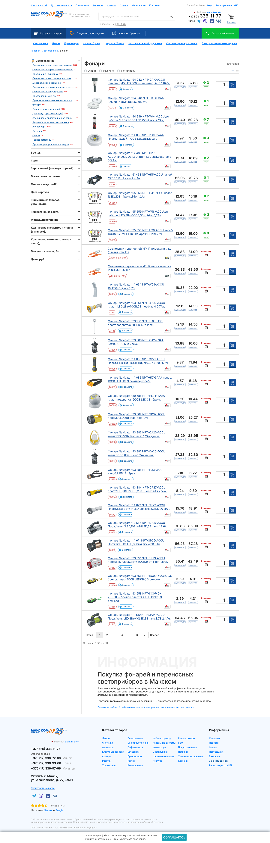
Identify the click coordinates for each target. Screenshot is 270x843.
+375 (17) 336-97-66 (53, 768)
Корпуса (157, 760)
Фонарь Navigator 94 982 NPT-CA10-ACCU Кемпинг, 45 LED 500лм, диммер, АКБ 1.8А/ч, (139, 81)
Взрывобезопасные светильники (50, 122)
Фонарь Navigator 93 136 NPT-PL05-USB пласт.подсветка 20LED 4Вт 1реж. (135, 323)
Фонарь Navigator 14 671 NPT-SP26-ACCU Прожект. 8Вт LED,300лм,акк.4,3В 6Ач (136, 542)
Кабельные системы (164, 742)
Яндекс (48, 810)
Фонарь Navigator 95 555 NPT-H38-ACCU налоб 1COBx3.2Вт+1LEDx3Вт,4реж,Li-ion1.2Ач (140, 232)
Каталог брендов (126, 33)
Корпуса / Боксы (115, 43)
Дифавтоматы (135, 747)
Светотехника (135, 738)
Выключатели (135, 765)
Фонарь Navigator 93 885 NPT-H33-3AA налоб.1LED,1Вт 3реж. (134, 471)
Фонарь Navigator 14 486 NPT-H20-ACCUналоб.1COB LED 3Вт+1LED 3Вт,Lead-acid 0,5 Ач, (139, 156)
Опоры (36, 135)
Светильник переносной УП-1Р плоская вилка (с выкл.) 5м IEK (139, 250)
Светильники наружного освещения (52, 69)
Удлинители (109, 765)
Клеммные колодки (113, 751)
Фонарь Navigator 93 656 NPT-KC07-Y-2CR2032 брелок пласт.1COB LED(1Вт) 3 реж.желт (140, 577)
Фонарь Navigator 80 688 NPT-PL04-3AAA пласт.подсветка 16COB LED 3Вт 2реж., (136, 397)
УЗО (180, 742)
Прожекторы (71, 43)
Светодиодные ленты (44, 96)
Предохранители (187, 747)
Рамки (131, 760)
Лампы (56, 43)
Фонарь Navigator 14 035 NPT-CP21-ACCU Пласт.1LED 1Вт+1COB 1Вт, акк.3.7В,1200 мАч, (138, 361)
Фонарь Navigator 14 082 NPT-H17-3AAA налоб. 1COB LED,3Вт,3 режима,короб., (140, 379)
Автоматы (107, 747)
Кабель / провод (162, 738)
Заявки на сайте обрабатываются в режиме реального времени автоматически (146, 707)
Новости (111, 5)
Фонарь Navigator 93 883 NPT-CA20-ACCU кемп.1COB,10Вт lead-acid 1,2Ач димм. (137, 434)
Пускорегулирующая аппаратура (50, 144)
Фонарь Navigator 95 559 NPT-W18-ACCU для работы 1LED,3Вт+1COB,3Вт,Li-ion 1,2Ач (138, 213)
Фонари (106, 756)
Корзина (231, 22)
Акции (87, 33)
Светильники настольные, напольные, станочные (59, 78)
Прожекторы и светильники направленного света (60, 100)
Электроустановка (138, 742)
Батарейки (133, 751)
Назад (89, 634)
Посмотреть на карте (43, 788)
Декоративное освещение (47, 82)
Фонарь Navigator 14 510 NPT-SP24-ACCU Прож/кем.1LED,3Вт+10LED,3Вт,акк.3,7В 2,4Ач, (139, 616)
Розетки (106, 760)
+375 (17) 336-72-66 (51, 758)
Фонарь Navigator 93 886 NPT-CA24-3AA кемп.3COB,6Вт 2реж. (136, 342)
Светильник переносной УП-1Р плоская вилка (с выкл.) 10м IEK (139, 268)
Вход (209, 5)
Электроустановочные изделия (219, 43)
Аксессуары (39, 126)
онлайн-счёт (214, 12)
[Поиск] (171, 16)
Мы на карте (139, 5)
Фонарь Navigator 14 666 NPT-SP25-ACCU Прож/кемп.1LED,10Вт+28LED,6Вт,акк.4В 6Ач (138, 524)
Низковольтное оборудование (145, 43)
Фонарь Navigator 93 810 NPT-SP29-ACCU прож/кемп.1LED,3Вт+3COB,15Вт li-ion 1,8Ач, (138, 560)
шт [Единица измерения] (226, 85)
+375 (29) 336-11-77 (45, 749)
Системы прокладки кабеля (181, 43)
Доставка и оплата (61, 5)
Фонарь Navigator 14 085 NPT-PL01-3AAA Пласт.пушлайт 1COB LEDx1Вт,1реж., (136, 137)
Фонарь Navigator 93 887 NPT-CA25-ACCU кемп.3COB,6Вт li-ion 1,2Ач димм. (136, 453)
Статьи (124, 5)
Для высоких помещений (46, 109)
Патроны (37, 131)
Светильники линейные (45, 74)
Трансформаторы (42, 139)
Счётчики (107, 742)
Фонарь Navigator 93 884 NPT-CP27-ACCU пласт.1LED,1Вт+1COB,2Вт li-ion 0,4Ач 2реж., (138, 489)
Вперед (154, 634)
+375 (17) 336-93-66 (51, 763)
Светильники (40, 43)
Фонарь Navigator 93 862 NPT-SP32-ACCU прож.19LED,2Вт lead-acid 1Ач (136, 416)
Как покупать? (39, 5)
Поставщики (216, 751)
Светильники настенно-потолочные (52, 65)
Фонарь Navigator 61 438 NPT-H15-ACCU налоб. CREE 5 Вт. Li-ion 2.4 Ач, (140, 176)
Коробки (183, 760)
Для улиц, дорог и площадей (47, 113)
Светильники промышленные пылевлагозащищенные (62, 87)
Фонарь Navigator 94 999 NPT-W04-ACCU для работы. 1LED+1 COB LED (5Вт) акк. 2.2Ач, (139, 118)
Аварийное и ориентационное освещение (55, 118)
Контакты (154, 5)
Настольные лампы (163, 756)
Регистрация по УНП (227, 5)
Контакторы (159, 747)
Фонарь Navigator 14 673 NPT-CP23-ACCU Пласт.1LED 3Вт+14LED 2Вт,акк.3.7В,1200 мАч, (139, 507)
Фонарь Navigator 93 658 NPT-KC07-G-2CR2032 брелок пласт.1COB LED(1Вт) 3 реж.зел (135, 597)
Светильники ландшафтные (47, 91)
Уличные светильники (190, 756)
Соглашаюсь (174, 837)
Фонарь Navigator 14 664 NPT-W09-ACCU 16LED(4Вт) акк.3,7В (136, 286)
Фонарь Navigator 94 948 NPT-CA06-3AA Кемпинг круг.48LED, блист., (136, 100)
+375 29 (205, 16)
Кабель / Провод (92, 43)
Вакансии (97, 5)
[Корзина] (231, 16)
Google (59, 810)
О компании (82, 5)
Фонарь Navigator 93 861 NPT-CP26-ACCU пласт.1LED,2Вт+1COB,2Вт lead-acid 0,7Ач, (136, 304)
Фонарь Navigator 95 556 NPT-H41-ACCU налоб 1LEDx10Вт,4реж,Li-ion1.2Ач (140, 194)
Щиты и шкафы (186, 738)
